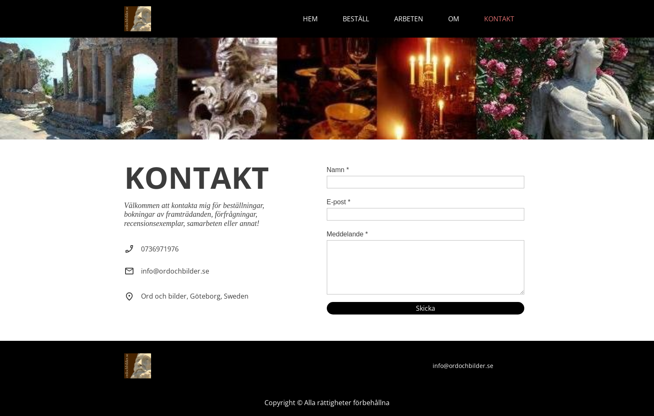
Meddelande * (347, 234)
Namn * (338, 169)
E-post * (339, 201)
